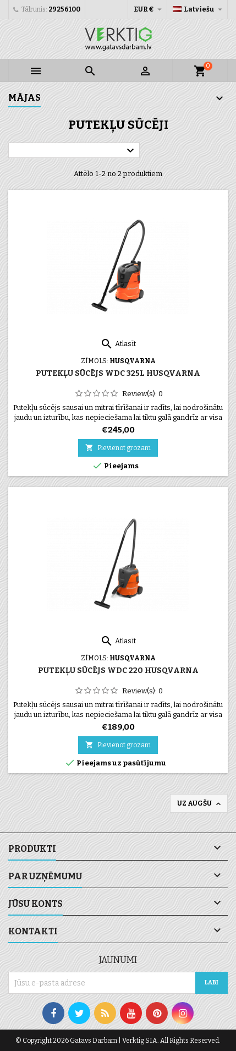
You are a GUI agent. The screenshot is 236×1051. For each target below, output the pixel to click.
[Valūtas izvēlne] (149, 9)
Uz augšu (200, 804)
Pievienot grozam (118, 448)
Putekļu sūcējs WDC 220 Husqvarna (118, 670)
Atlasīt (118, 344)
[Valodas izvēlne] (199, 9)
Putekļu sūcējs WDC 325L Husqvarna (118, 373)
